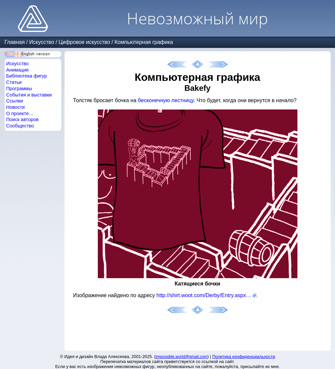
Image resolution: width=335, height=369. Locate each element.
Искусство (41, 42)
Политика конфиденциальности (243, 356)
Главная (15, 42)
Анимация (17, 70)
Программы (19, 88)
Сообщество (20, 125)
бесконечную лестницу (166, 100)
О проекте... (19, 113)
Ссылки (14, 100)
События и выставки (29, 94)
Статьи (14, 82)
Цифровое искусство (84, 42)
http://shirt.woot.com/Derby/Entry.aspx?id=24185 (206, 295)
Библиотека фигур (26, 76)
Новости (15, 107)
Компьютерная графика (143, 42)
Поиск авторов (22, 119)
